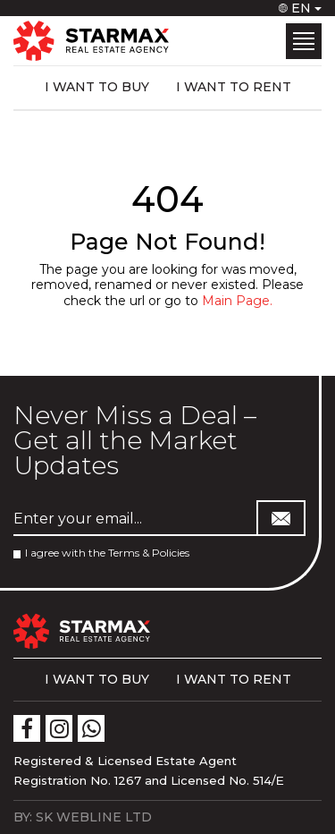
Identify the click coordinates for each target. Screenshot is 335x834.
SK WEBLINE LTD (94, 817)
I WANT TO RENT (233, 87)
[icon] (26, 728)
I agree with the (101, 552)
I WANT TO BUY (97, 87)
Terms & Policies (148, 552)
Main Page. (237, 301)
